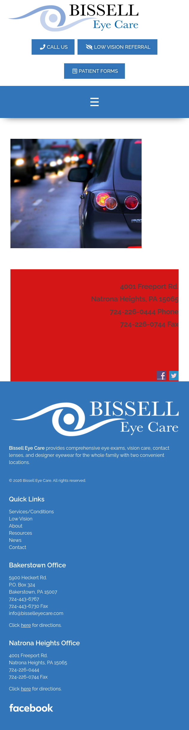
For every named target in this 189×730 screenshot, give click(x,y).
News (15, 540)
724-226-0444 (24, 670)
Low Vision (20, 519)
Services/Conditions (31, 512)
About (15, 526)
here (26, 689)
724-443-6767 (24, 599)
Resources (20, 533)
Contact (17, 547)
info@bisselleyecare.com (36, 613)
